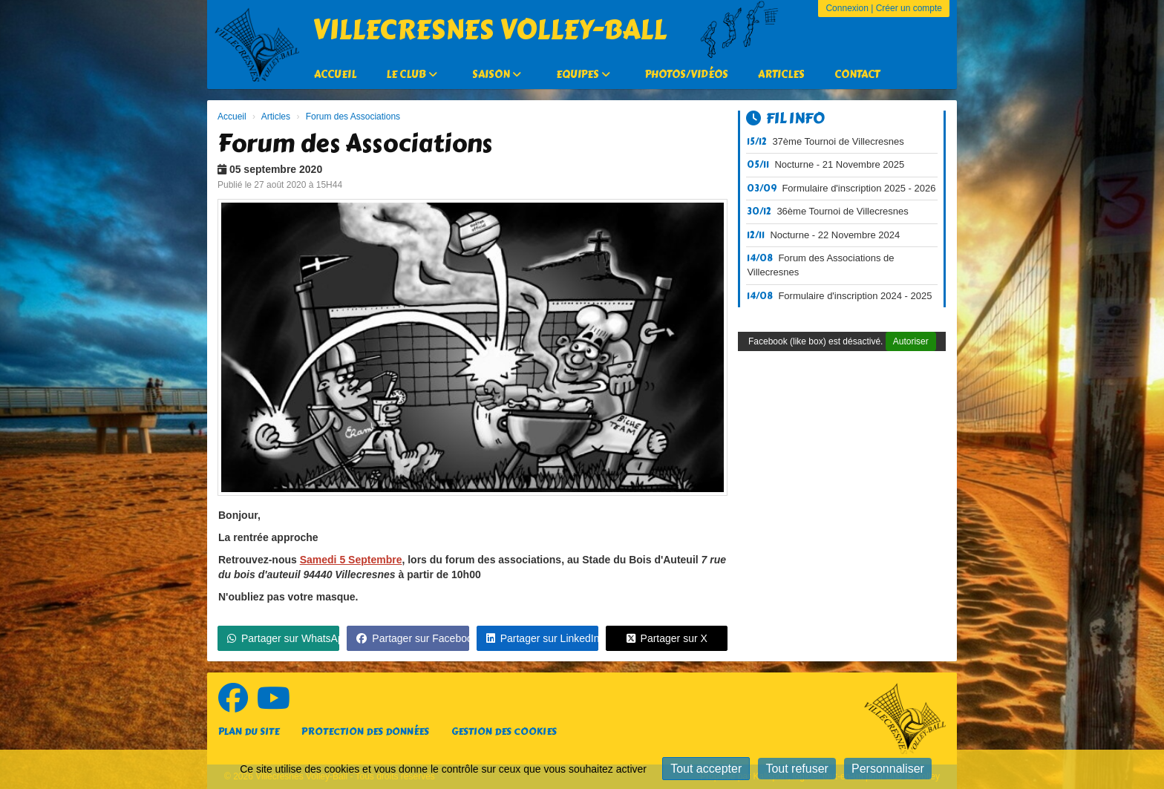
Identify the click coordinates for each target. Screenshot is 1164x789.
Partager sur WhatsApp (283, 638)
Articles (781, 74)
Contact (857, 74)
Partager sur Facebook (412, 638)
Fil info (785, 118)
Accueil (335, 74)
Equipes (583, 74)
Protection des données (365, 731)
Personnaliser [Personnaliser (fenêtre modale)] (887, 768)
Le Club (411, 74)
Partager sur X (667, 638)
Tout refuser (796, 768)
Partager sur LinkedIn (542, 638)
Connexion (846, 8)
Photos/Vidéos (686, 74)
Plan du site (248, 731)
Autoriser (911, 341)
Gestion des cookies (504, 731)
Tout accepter (706, 768)
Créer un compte (909, 8)
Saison (496, 74)
